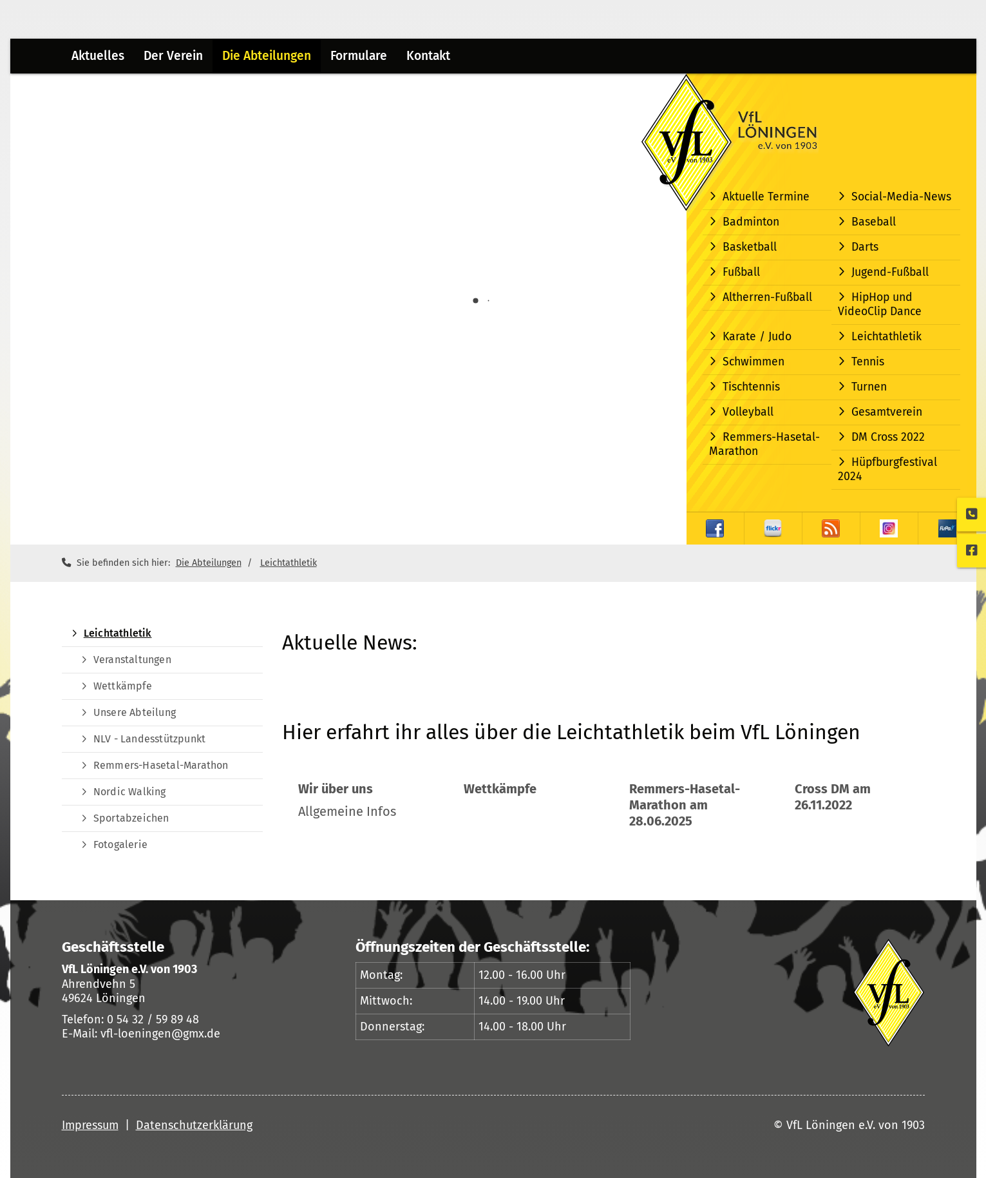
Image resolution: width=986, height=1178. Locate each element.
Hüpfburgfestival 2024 (887, 469)
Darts (864, 247)
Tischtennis (751, 387)
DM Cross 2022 (888, 437)
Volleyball (748, 412)
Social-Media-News (901, 197)
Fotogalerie (120, 844)
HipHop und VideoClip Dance (880, 304)
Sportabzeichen (131, 818)
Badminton (751, 222)
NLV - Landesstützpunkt (149, 739)
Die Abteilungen (266, 55)
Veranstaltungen (132, 659)
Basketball (750, 247)
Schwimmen (753, 362)
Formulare (358, 55)
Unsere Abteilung (134, 712)
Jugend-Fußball (890, 272)
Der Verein (173, 55)
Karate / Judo (757, 336)
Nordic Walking (129, 792)
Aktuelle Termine (766, 197)
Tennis (867, 362)
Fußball (741, 272)
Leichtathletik (886, 336)
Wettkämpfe (122, 686)
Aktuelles (97, 55)
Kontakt (428, 55)
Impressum (90, 1125)
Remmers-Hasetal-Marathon (764, 444)
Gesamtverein (886, 412)
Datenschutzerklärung (194, 1125)
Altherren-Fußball (767, 297)
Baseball (873, 222)
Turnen (869, 387)
